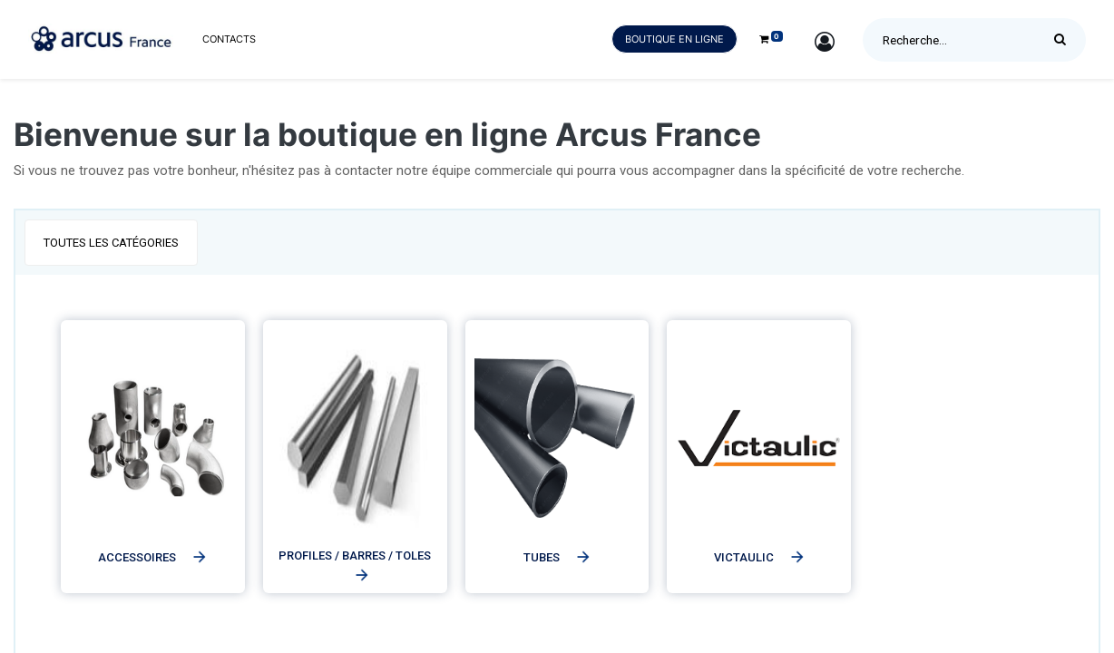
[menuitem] (229, 39)
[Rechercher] (1064, 40)
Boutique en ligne (674, 39)
